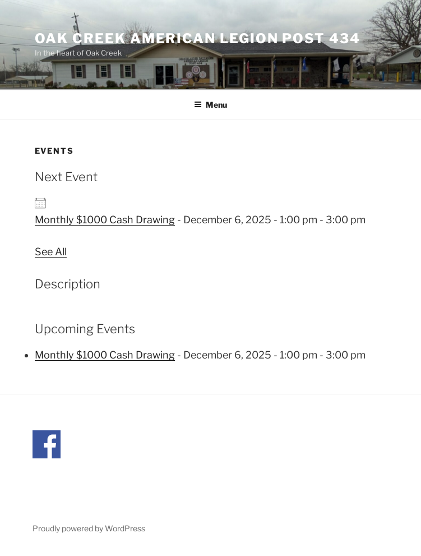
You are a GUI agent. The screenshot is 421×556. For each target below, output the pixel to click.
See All (51, 252)
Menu (210, 104)
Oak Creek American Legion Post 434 (197, 38)
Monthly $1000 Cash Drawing (105, 220)
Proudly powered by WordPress (89, 528)
